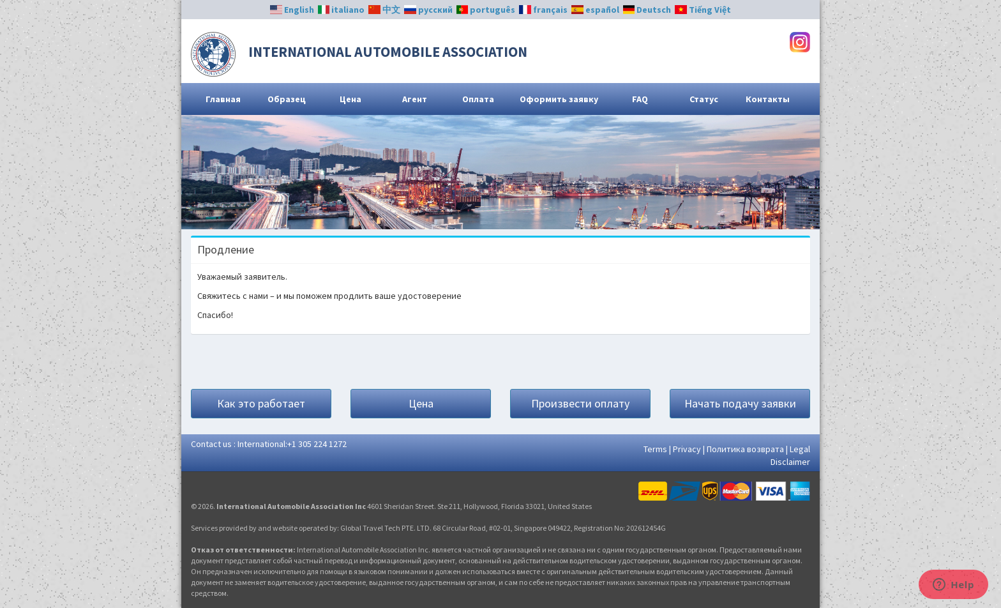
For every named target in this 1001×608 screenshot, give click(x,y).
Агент (414, 99)
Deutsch (647, 9)
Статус (703, 99)
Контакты (768, 99)
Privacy (687, 449)
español (595, 9)
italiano (341, 9)
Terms (655, 449)
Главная (223, 99)
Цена (350, 99)
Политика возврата (745, 449)
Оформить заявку (559, 99)
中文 (384, 9)
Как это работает (261, 403)
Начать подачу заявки (740, 403)
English (292, 9)
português (486, 9)
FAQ (640, 99)
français (543, 9)
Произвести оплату (580, 403)
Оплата (478, 99)
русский (428, 9)
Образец (286, 99)
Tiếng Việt (703, 9)
